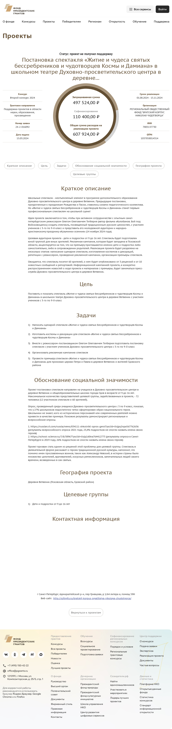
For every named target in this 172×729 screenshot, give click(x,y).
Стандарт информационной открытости (150, 709)
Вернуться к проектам (86, 612)
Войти (162, 9)
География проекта (149, 165)
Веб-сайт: (47, 598)
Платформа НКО (149, 684)
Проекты (49, 21)
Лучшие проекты (61, 667)
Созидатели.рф (119, 676)
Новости (56, 658)
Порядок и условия (121, 646)
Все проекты (58, 648)
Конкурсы (28, 21)
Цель (44, 165)
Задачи (61, 165)
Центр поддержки (151, 636)
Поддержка (161, 21)
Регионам (94, 21)
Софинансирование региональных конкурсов (122, 639)
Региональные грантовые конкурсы (118, 655)
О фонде (8, 21)
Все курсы (86, 641)
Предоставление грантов (61, 637)
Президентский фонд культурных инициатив (90, 696)
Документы (146, 660)
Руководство (58, 681)
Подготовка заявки (91, 654)
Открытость (117, 21)
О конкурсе (146, 641)
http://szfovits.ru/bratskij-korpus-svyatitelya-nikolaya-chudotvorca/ (92, 598)
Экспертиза (146, 650)
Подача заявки (148, 646)
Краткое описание (19, 165)
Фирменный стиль (61, 704)
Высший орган (59, 686)
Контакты (56, 716)
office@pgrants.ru (15, 671)
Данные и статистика (146, 677)
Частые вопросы (149, 665)
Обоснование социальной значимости (101, 165)
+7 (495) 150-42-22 (16, 665)
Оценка (55, 663)
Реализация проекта (152, 655)
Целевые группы (84, 174)
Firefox (21, 696)
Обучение (139, 21)
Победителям (71, 21)
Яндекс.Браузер (22, 693)
